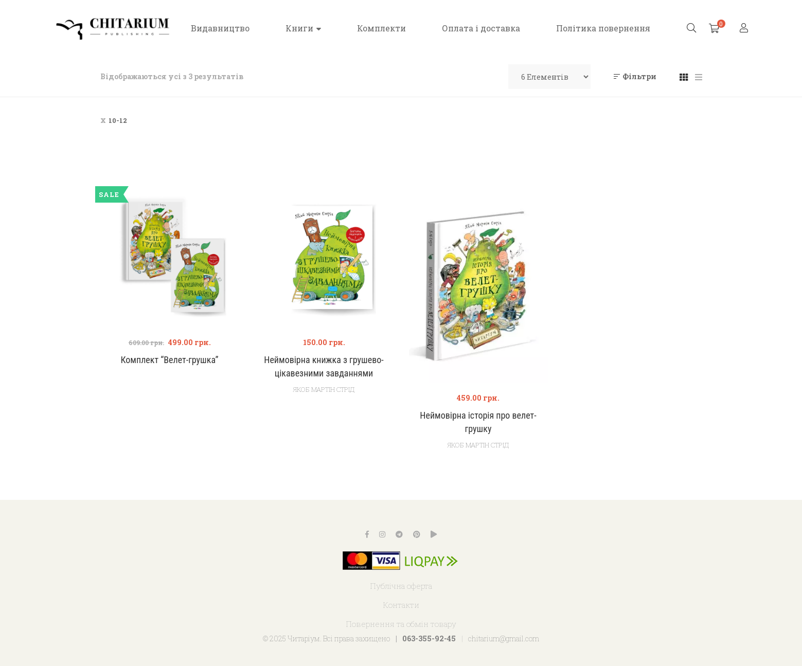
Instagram (382, 534)
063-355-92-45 (429, 638)
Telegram (399, 534)
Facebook (367, 534)
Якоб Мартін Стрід (324, 389)
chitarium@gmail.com (503, 638)
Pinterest (416, 534)
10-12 (118, 120)
